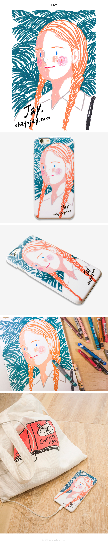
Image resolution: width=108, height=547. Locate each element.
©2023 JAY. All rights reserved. (54, 540)
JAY (54, 5)
